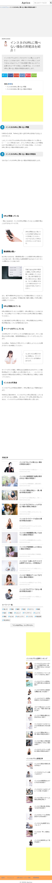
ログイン (30, 609)
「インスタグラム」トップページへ (22, 625)
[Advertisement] (26, 23)
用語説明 (38, 616)
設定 (24, 609)
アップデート (27, 613)
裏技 (4, 616)
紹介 (4, 613)
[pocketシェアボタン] (28, 75)
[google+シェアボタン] (16, 75)
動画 (38, 609)
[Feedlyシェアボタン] (34, 75)
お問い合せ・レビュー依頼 (23, 877)
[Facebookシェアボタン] (10, 75)
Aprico (26, 2)
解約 (18, 609)
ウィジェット (10, 877)
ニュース (37, 613)
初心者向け (6, 620)
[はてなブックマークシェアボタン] (22, 75)
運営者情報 (36, 877)
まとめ (11, 616)
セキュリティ (20, 616)
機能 (10, 613)
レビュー (17, 613)
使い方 (5, 609)
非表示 (10, 84)
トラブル (29, 616)
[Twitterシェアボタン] (4, 75)
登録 (12, 609)
